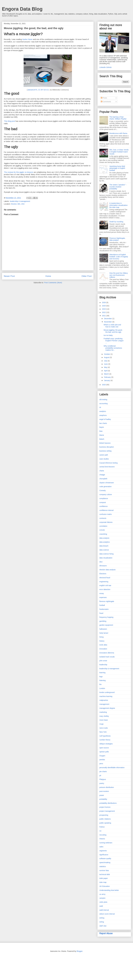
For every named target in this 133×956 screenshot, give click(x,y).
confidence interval (106, 510)
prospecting (103, 815)
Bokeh (101, 439)
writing (101, 918)
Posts (104, 98)
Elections (102, 574)
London (102, 688)
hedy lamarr (103, 633)
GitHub (109, 67)
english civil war (105, 585)
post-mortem (104, 791)
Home (48, 276)
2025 (104, 306)
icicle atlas (103, 645)
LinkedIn (102, 67)
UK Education (104, 886)
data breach (103, 546)
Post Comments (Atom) (53, 283)
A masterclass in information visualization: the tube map (118, 205)
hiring (101, 637)
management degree (107, 708)
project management (107, 811)
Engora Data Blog (22, 9)
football (102, 605)
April (106, 371)
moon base (103, 720)
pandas (102, 760)
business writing (105, 451)
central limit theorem (107, 467)
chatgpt (102, 475)
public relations (105, 819)
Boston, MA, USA (17, 204)
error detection (104, 589)
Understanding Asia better (109, 890)
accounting (103, 403)
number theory (104, 740)
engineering (103, 582)
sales (101, 847)
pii (100, 775)
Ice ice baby (108, 335)
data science (104, 550)
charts (101, 471)
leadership (103, 665)
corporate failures (105, 522)
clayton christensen (106, 483)
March (106, 374)
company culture (105, 494)
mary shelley (104, 716)
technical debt (104, 874)
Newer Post (9, 276)
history (101, 641)
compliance (103, 498)
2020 (104, 385)
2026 (104, 302)
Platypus (102, 779)
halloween (103, 629)
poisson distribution (106, 787)
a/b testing (103, 399)
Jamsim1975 (32, 90)
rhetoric (102, 839)
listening (102, 680)
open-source (104, 748)
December (108, 319)
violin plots (103, 902)
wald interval (104, 910)
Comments (106, 102)
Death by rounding (116, 222)
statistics (102, 866)
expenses (103, 597)
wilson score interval (107, 914)
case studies (104, 459)
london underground (107, 692)
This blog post (9, 121)
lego (101, 677)
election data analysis (107, 570)
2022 (104, 312)
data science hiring (106, 554)
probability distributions (108, 803)
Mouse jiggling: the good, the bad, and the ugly (113, 331)
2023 (104, 309)
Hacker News (27, 39)
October (107, 354)
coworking (103, 534)
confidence (103, 506)
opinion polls (104, 752)
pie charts (103, 771)
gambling (102, 621)
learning (102, 673)
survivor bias (104, 870)
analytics (102, 411)
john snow (103, 661)
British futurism (105, 443)
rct (100, 831)
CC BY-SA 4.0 (43, 90)
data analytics (104, 542)
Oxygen (102, 756)
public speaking (105, 823)
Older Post (86, 276)
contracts (102, 518)
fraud (101, 613)
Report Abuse (106, 933)
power (101, 795)
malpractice (103, 700)
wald (101, 906)
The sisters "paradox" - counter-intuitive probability (117, 187)
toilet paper (103, 878)
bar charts (103, 423)
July (105, 361)
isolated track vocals (107, 657)
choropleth (103, 479)
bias (101, 431)
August (107, 357)
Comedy (102, 490)
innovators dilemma (106, 653)
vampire (102, 898)
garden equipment (106, 625)
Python (102, 827)
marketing (103, 712)
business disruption (106, 447)
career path (103, 455)
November (108, 322)
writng (101, 922)
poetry (101, 783)
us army (102, 894)
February (107, 377)
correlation (103, 526)
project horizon (105, 807)
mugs (101, 724)
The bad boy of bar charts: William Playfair (118, 118)
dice (101, 562)
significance (103, 855)
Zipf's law (102, 926)
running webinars (105, 843)
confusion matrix (105, 514)
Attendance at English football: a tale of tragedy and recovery (118, 257)
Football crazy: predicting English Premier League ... (113, 341)
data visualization (105, 558)
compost (102, 502)
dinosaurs (103, 566)
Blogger (79, 951)
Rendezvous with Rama (118, 133)
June (106, 364)
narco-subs (103, 728)
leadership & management (20, 201)
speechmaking (104, 862)
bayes (101, 427)
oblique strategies (106, 744)
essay (101, 593)
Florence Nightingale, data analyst (117, 239)
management (104, 704)
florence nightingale (106, 601)
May (106, 367)
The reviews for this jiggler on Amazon (18, 172)
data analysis (104, 538)
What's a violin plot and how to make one (112, 326)
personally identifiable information (112, 767)
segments (103, 851)
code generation (105, 486)
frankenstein (104, 609)
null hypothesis (105, 736)
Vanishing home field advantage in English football (117, 168)
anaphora (103, 415)
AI (100, 407)
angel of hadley (105, 419)
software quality (105, 858)
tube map (102, 882)
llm (100, 684)
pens (101, 764)
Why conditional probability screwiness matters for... (113, 348)
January (107, 380)
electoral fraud (104, 578)
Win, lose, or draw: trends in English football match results (119, 152)
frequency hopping (106, 617)
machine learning (105, 696)
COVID (102, 530)
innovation (103, 649)
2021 (104, 316)
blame (101, 435)
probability (103, 799)
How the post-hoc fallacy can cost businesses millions (118, 275)
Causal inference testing (108, 463)
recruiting (102, 835)
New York (103, 732)
